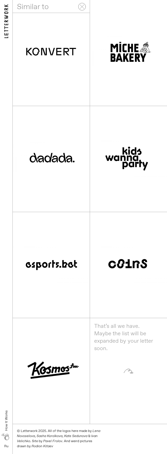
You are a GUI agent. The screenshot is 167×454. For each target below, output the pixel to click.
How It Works (6, 420)
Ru (6, 446)
